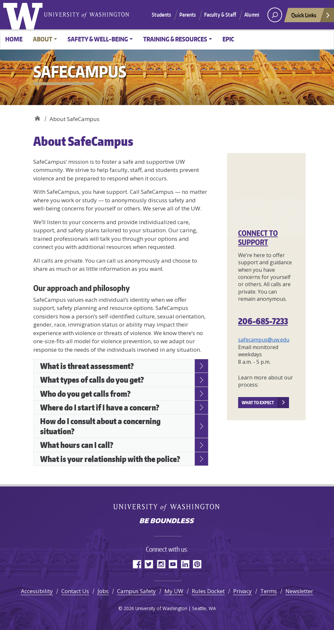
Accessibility (37, 591)
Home (14, 39)
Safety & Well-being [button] (98, 39)
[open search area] (274, 15)
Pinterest (197, 564)
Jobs (103, 591)
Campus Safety (136, 591)
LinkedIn (185, 564)
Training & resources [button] (175, 39)
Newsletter (299, 591)
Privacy (242, 591)
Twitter (148, 564)
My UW (173, 591)
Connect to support (258, 237)
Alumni (251, 14)
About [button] (42, 39)
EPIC (228, 39)
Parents (187, 14)
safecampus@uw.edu (263, 339)
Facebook (136, 564)
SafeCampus (37, 117)
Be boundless (167, 521)
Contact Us (75, 591)
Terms (268, 591)
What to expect (258, 402)
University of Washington (24, 14)
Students (161, 14)
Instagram (161, 564)
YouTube (173, 564)
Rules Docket (208, 591)
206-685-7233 (263, 321)
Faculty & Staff (220, 14)
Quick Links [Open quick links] (310, 16)
